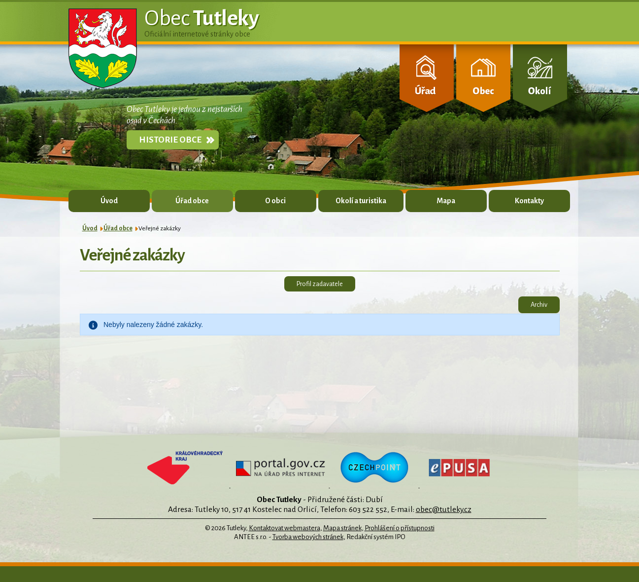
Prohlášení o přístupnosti (400, 528)
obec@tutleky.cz (443, 509)
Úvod (109, 201)
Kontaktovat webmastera (284, 528)
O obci (275, 201)
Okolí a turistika (361, 201)
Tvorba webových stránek (307, 537)
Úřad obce (192, 201)
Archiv (539, 304)
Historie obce (170, 140)
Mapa (446, 201)
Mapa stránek (342, 528)
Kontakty (529, 201)
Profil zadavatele (320, 284)
